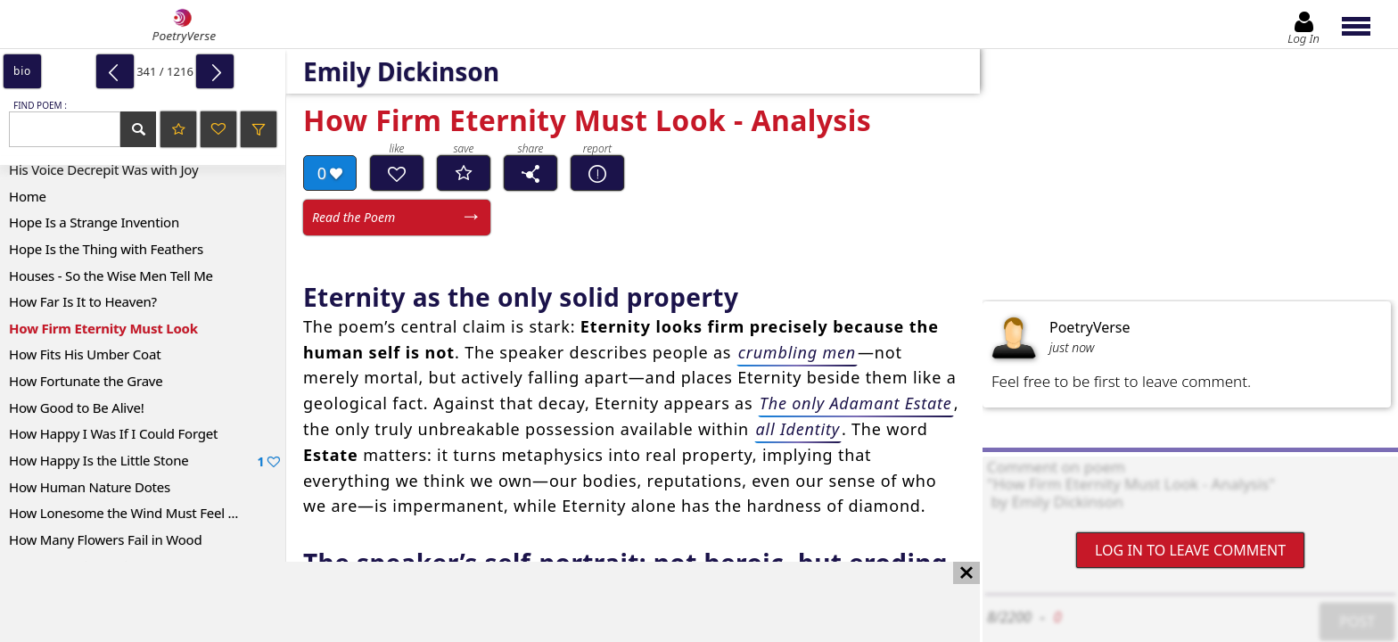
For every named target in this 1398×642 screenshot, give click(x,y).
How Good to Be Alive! (76, 407)
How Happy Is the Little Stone (144, 460)
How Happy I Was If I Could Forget (113, 433)
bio (22, 70)
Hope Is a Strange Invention (94, 222)
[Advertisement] (472, 602)
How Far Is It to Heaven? (83, 301)
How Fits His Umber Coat (84, 354)
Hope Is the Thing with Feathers (106, 249)
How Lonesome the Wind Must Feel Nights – (143, 513)
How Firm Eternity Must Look (103, 328)
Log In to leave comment (1190, 550)
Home (27, 196)
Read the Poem (353, 217)
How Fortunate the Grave (86, 381)
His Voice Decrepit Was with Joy (103, 169)
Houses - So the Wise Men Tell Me (111, 275)
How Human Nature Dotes (89, 487)
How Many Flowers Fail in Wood (105, 539)
